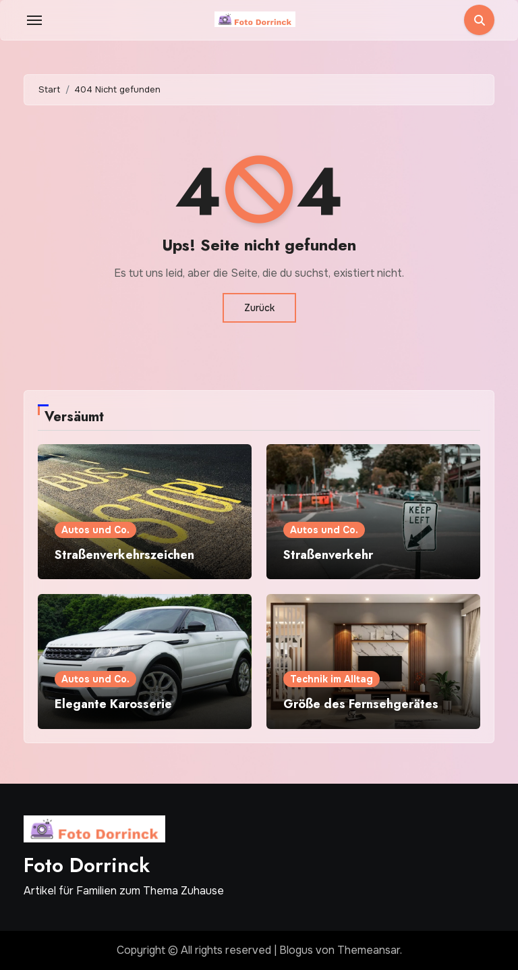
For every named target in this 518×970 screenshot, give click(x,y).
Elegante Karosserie (113, 704)
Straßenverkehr (328, 555)
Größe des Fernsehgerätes (360, 704)
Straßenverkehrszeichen (124, 555)
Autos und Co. (95, 530)
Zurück (259, 308)
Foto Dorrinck (87, 865)
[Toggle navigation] (34, 20)
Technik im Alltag (331, 679)
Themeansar (368, 950)
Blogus (296, 950)
